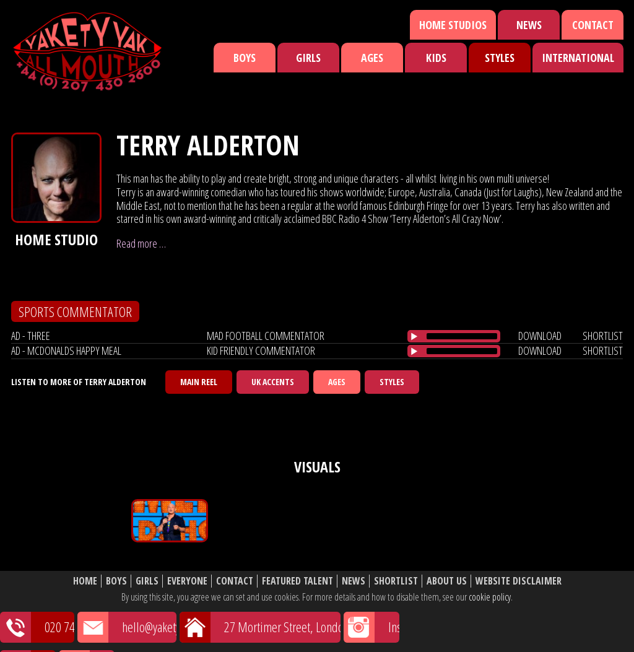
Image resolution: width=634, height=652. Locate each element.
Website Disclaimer (519, 581)
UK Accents (272, 382)
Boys (244, 57)
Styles (500, 57)
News (529, 24)
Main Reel (198, 382)
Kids (436, 57)
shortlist (603, 335)
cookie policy (490, 597)
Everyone (187, 581)
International (578, 57)
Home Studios (453, 24)
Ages (372, 57)
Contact (593, 24)
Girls (308, 57)
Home (85, 581)
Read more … (141, 243)
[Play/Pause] (414, 336)
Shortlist (396, 581)
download (540, 335)
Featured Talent (297, 581)
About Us (447, 581)
